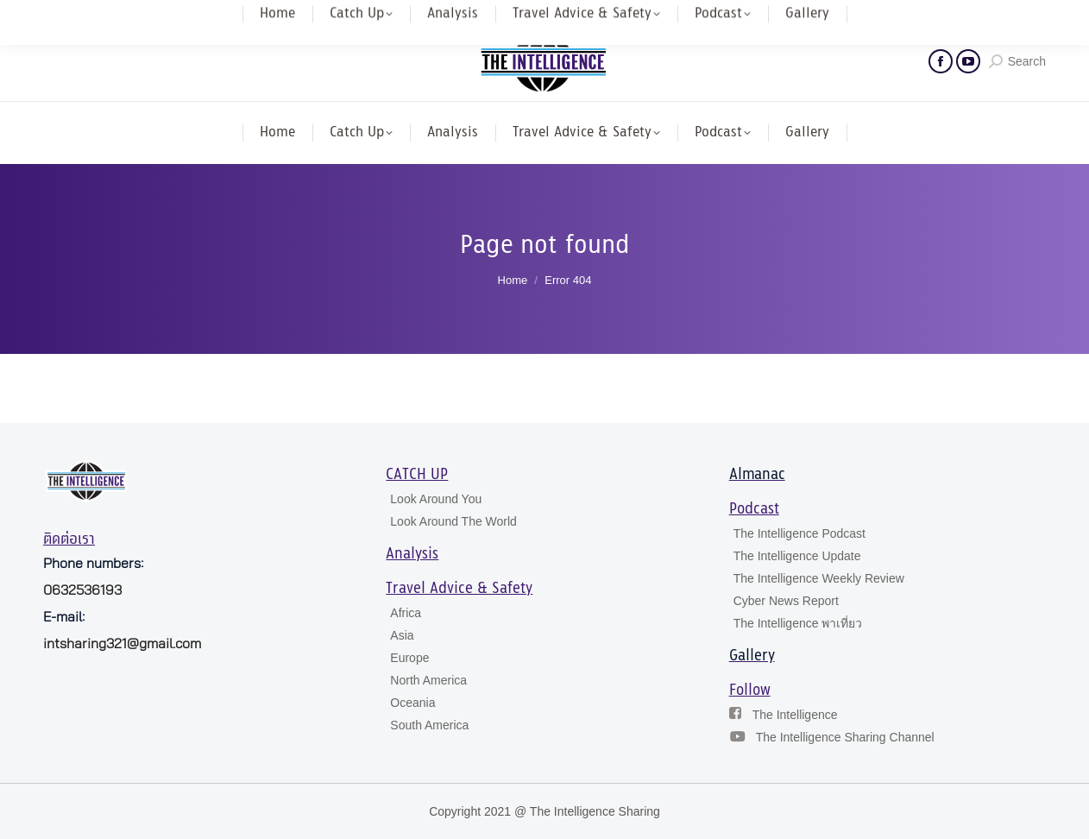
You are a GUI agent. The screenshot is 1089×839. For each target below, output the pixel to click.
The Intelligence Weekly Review (818, 578)
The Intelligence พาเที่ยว (798, 623)
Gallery (752, 656)
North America (428, 680)
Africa (405, 613)
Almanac (757, 475)
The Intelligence (795, 715)
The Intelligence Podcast (799, 533)
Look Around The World (453, 521)
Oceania (412, 703)
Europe (409, 658)
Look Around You (436, 499)
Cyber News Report (786, 601)
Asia (401, 635)
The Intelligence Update (797, 556)
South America (429, 725)
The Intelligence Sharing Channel (845, 737)
